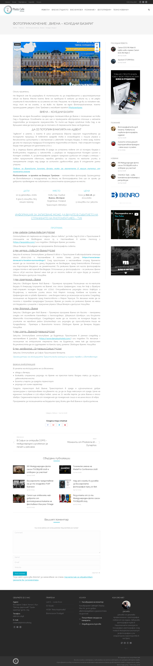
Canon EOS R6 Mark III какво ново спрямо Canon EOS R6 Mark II (128, 50)
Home (15, 28)
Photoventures (75, 107)
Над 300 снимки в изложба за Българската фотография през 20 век (85, 484)
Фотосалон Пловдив (55, 613)
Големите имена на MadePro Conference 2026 (85, 467)
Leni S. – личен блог (54, 602)
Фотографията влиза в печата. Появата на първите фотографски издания (128, 131)
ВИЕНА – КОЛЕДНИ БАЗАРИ (56, 111)
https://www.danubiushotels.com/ (55, 338)
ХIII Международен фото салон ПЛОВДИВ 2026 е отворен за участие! (39, 469)
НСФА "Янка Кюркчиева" (56, 610)
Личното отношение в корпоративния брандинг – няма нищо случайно (128, 144)
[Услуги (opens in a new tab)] (38, 2)
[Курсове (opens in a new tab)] (31, 2)
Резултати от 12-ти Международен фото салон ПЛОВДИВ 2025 (86, 498)
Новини (21, 28)
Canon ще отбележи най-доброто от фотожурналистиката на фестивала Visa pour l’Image (40, 499)
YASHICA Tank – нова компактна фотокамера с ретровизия (129, 177)
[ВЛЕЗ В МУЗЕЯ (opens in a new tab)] (76, 10)
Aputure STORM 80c (126, 60)
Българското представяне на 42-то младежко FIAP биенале (40, 484)
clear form (95, 573)
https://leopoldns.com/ (24, 242)
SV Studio (50, 606)
